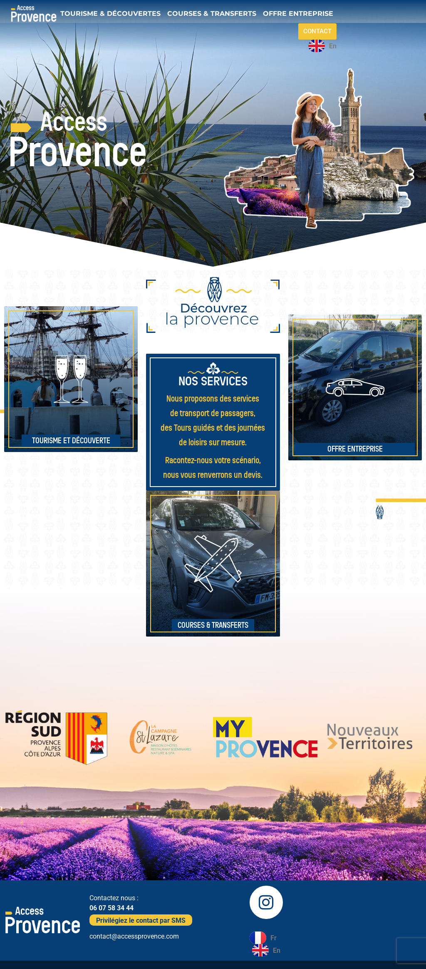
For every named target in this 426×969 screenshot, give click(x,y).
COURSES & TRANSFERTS (211, 13)
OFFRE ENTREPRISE (298, 13)
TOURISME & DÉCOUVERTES (110, 13)
